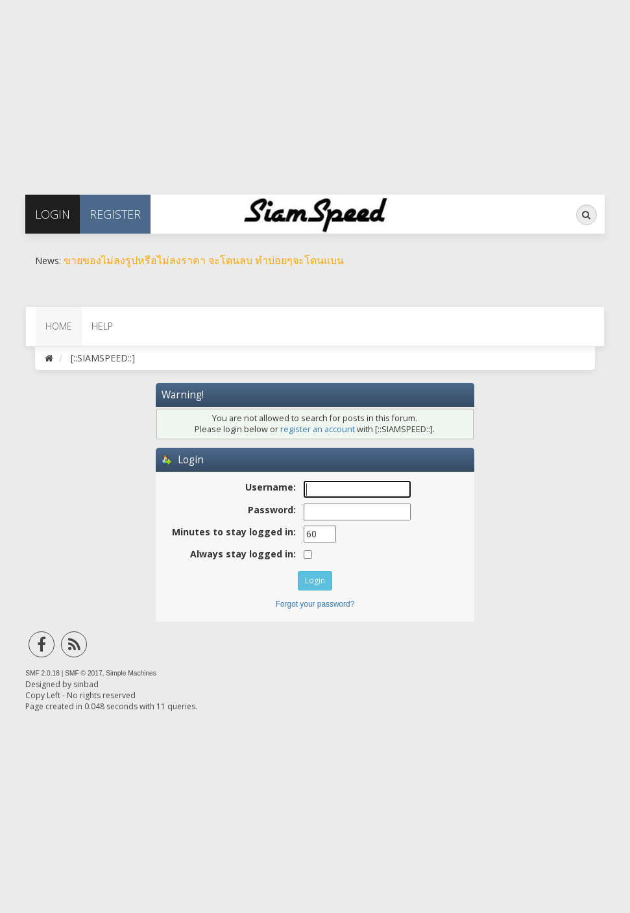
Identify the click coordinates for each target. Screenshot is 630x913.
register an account (317, 429)
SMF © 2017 (83, 673)
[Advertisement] (315, 91)
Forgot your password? (315, 604)
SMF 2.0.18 (42, 673)
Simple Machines (131, 673)
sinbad (86, 684)
